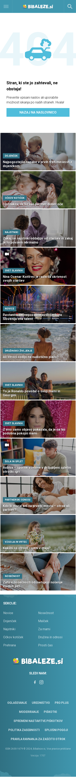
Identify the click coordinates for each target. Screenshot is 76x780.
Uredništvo (41, 702)
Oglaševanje (17, 702)
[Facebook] (35, 682)
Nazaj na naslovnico (38, 112)
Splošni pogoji (56, 730)
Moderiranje (29, 711)
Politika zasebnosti (24, 730)
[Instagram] (41, 682)
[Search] (70, 6)
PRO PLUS (62, 702)
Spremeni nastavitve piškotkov (38, 721)
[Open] (9, 6)
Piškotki (50, 711)
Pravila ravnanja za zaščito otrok (38, 739)
